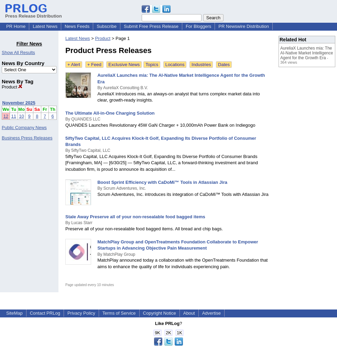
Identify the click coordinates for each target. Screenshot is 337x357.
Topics (151, 64)
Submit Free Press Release (151, 26)
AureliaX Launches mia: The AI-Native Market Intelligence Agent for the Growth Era (306, 53)
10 (21, 116)
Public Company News (24, 127)
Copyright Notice (159, 313)
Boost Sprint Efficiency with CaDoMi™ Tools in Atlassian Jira (162, 182)
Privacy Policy (81, 313)
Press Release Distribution (33, 13)
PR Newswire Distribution (243, 26)
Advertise (211, 313)
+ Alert (73, 64)
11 (13, 116)
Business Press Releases (27, 137)
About (189, 313)
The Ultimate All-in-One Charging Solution (110, 113)
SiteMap (14, 313)
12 (5, 116)
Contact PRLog (45, 313)
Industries (201, 64)
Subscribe (107, 26)
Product (12, 87)
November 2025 (18, 102)
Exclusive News (124, 64)
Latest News (45, 26)
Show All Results (18, 52)
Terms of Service (119, 313)
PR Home (15, 26)
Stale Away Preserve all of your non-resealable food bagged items (135, 216)
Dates (224, 64)
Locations (175, 64)
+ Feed (94, 64)
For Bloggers (198, 26)
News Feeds (77, 26)
